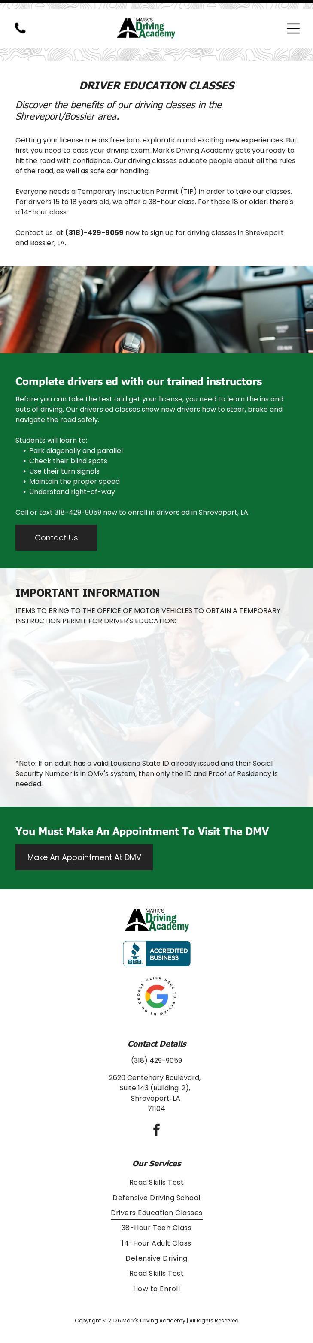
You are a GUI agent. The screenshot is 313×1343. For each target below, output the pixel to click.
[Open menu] (293, 19)
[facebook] (156, 1109)
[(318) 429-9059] (20, 24)
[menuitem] (156, 1160)
